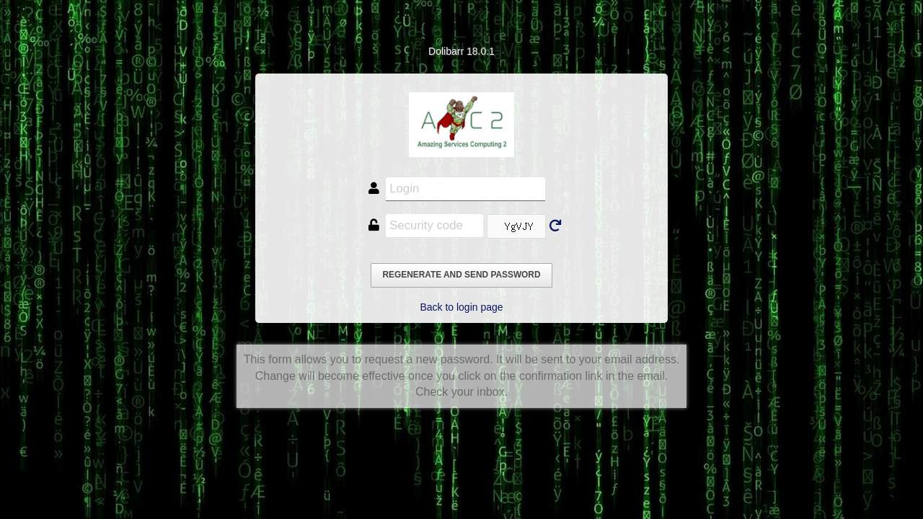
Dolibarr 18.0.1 (461, 51)
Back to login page (461, 307)
